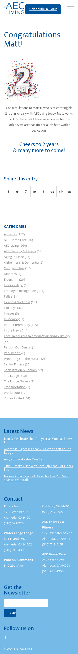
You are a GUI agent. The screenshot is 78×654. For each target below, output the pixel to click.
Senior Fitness (14, 364)
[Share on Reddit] (61, 191)
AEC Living (11, 245)
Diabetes (10, 274)
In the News (12, 330)
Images (9, 313)
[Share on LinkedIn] (35, 191)
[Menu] (68, 8)
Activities (10, 234)
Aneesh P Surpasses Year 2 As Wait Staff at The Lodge (37, 451)
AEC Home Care (15, 240)
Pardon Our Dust (16, 347)
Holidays (10, 308)
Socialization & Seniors (20, 370)
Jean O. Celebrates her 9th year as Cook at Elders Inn (38, 440)
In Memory (12, 319)
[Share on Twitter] (17, 191)
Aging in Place (14, 257)
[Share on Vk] (52, 191)
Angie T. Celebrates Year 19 (23, 459)
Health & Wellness (17, 302)
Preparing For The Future (22, 358)
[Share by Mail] (69, 191)
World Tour (12, 392)
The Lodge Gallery (17, 381)
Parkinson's (12, 353)
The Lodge (11, 375)
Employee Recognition (20, 291)
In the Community (17, 324)
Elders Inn (11, 279)
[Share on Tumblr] (43, 191)
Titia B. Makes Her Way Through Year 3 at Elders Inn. (38, 468)
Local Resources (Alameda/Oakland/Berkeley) (37, 336)
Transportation (15, 387)
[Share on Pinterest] (26, 191)
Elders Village (13, 285)
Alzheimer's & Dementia (21, 262)
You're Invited (14, 398)
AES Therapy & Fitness (20, 251)
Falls (7, 296)
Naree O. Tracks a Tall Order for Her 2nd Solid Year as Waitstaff (36, 478)
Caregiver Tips (14, 268)
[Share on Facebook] (8, 191)
